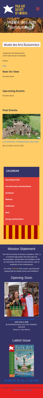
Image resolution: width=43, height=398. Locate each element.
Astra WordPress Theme (22, 390)
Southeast (9, 193)
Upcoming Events (12, 180)
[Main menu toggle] (38, 9)
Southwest (9, 206)
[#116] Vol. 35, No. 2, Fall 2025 (21, 380)
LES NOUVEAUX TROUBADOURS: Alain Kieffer (21, 142)
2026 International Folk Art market (21, 319)
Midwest (8, 199)
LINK (4, 66)
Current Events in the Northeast (18, 186)
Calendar (15, 269)
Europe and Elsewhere (14, 219)
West (7, 212)
